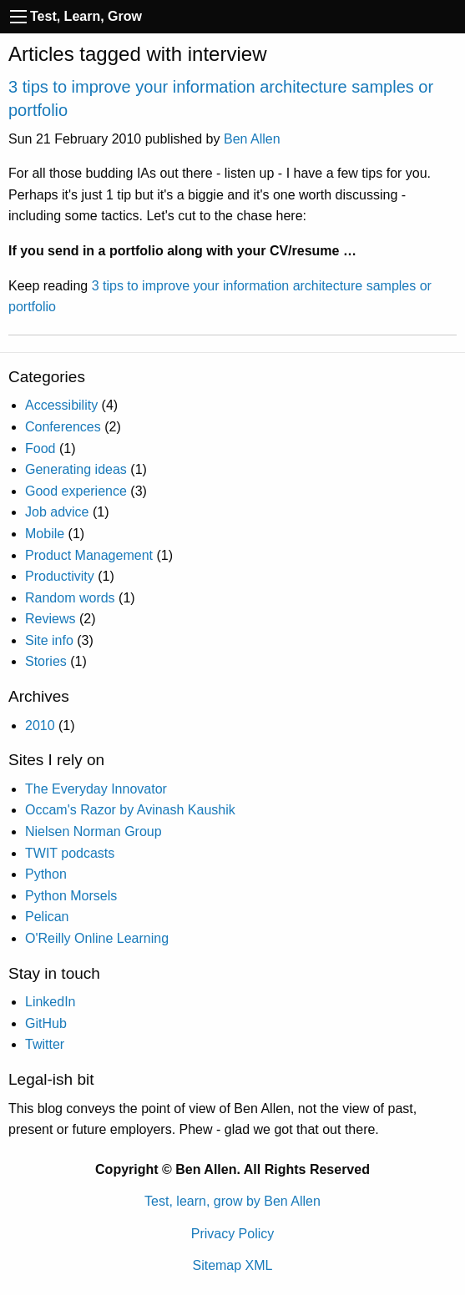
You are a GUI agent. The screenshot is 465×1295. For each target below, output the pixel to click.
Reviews (50, 619)
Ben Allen (252, 139)
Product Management (89, 555)
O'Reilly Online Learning (97, 938)
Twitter (44, 1044)
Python (46, 874)
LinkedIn (50, 1002)
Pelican (46, 917)
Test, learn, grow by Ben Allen (232, 1201)
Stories (46, 661)
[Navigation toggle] (18, 16)
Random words (70, 598)
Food (40, 448)
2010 (40, 725)
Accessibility (61, 405)
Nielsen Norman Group (93, 831)
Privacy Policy (233, 1234)
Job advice (57, 512)
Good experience (76, 491)
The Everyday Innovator (96, 789)
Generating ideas (76, 469)
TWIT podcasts (69, 853)
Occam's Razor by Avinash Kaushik (130, 810)
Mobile (44, 534)
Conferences (63, 427)
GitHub (46, 1023)
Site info (49, 640)
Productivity (59, 576)
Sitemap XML (232, 1265)
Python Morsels (71, 896)
